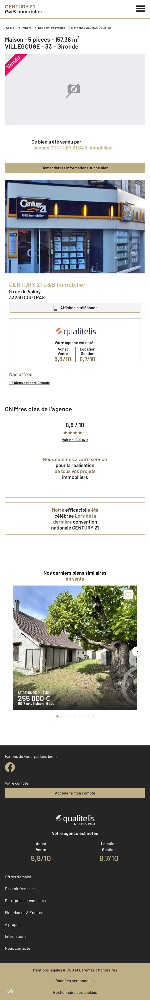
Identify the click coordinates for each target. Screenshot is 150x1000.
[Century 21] (23, 9)
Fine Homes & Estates (24, 912)
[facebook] (10, 767)
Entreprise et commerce (26, 900)
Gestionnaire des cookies (75, 992)
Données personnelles (75, 980)
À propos (13, 924)
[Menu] (140, 8)
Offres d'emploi (18, 876)
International (16, 936)
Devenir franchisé (20, 888)
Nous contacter (18, 948)
